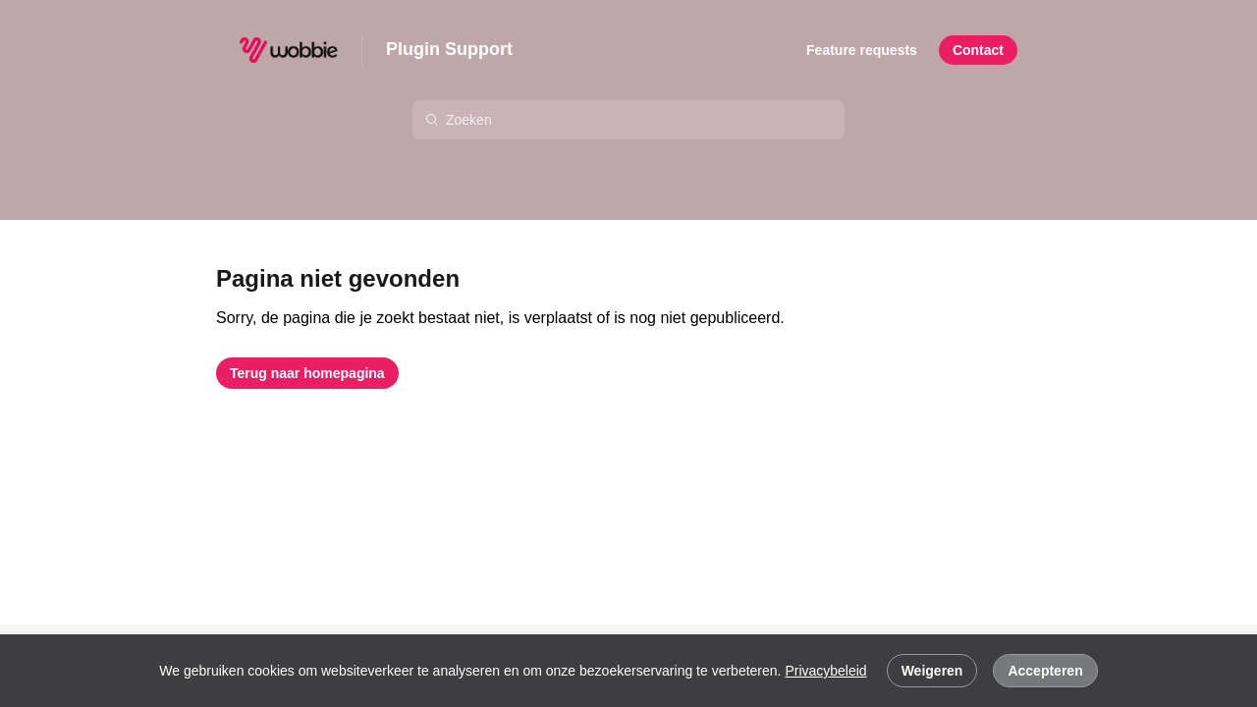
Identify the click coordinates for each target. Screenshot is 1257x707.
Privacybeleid (825, 671)
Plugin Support (449, 49)
